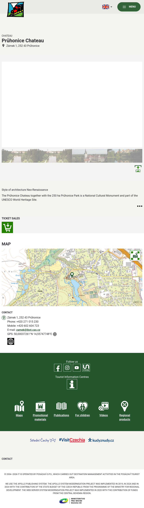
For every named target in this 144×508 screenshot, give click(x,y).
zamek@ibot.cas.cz (28, 329)
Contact (7, 458)
